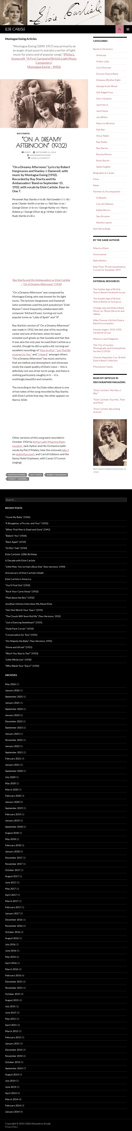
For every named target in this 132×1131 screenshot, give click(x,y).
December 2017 (13, 857)
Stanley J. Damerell (18, 479)
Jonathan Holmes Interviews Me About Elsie (28, 603)
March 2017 (11, 901)
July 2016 (10, 944)
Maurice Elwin (101, 248)
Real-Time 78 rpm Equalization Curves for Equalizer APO (109, 268)
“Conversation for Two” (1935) (21, 634)
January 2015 (12, 1043)
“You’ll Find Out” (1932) (17, 585)
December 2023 (13, 721)
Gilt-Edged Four (104, 92)
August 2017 (12, 876)
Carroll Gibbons (104, 203)
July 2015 (10, 1006)
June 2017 (10, 882)
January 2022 (12, 746)
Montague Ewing (17, 475)
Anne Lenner (100, 254)
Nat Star (100, 129)
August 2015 (12, 1000)
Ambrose (101, 55)
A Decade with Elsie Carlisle (20, 560)
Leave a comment (40, 158)
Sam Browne (103, 216)
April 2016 (11, 962)
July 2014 (10, 1080)
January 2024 (12, 715)
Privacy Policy (11, 1126)
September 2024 (14, 708)
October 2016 (12, 932)
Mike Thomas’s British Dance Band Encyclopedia (108, 322)
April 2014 (11, 1093)
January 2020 (12, 801)
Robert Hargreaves (57, 475)
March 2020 (11, 789)
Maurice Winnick (105, 123)
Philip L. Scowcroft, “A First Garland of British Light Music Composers (44, 58)
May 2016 (10, 956)
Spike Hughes (103, 166)
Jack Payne (102, 110)
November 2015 (14, 987)
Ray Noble (101, 141)
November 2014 (14, 1055)
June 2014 (10, 1086)
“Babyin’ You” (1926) (16, 535)
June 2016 (10, 950)
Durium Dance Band (107, 73)
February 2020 (13, 795)
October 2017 (12, 870)
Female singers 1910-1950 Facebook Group (107, 331)
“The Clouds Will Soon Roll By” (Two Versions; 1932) (33, 616)
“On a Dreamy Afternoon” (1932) (41, 142)
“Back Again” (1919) (15, 541)
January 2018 (12, 851)
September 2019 (14, 808)
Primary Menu (128, 29)
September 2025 (14, 696)
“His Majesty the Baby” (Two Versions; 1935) (28, 641)
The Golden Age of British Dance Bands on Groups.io (107, 300)
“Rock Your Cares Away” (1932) (21, 591)
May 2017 (10, 888)
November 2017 (14, 863)
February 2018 (13, 845)
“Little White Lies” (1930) (18, 659)
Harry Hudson (104, 98)
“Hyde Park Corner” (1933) (19, 628)
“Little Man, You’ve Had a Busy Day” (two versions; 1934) (35, 566)
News (96, 185)
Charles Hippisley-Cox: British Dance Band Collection (109, 359)
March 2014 (11, 1099)
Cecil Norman (103, 67)
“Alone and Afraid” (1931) (18, 647)
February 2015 (13, 1037)
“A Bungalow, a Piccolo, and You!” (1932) (26, 523)
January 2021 (12, 764)
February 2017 (13, 907)
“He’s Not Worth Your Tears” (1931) (24, 610)
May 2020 (10, 783)
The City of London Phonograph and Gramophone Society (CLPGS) (109, 348)
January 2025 (12, 702)
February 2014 (13, 1105)
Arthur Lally (102, 61)
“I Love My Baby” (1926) (17, 517)
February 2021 (13, 758)
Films (96, 179)
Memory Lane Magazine (105, 338)
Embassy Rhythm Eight (108, 79)
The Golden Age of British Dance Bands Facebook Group (109, 291)
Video (27, 152)
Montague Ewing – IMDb (44, 67)
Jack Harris (102, 104)
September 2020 (14, 770)
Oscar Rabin (102, 135)
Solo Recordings (101, 228)
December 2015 (13, 981)
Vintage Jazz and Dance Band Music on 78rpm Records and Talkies (108, 310)
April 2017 (11, 894)
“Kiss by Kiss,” (47, 350)
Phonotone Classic (103, 366)
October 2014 (12, 1062)
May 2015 (10, 1018)
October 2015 (12, 993)
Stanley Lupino (104, 222)
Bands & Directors (103, 48)
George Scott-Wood (106, 86)
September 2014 (14, 1068)
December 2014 (13, 1049)
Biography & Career (103, 172)
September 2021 (14, 752)
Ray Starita (23, 133)
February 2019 (13, 814)
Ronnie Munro (104, 154)
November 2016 (14, 925)
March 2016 (11, 969)
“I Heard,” (42, 354)
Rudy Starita (102, 160)
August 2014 (12, 1074)
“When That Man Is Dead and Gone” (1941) (27, 529)
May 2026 (10, 684)
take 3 (65, 450)
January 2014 (12, 1111)
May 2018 (10, 839)
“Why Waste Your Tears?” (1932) (22, 665)
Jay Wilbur (102, 117)
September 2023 (14, 727)
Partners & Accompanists (106, 191)
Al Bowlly (101, 197)
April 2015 (11, 1024)
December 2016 (13, 919)
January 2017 (12, 913)
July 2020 (10, 777)
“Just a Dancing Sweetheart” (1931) (23, 622)
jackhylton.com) (25, 454)
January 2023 (12, 733)
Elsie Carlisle (15, 29)
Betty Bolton (100, 260)
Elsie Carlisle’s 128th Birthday (21, 554)
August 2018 (12, 832)
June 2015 (10, 1012)
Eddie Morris (103, 210)
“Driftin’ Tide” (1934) (16, 548)
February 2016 (13, 975)
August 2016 (12, 938)
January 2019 (12, 820)
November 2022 (14, 739)
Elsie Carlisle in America (18, 579)
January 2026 (12, 690)
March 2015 (11, 1031)
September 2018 (14, 826)
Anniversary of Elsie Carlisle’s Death (24, 572)
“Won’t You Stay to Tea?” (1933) (21, 653)
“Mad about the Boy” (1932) (19, 597)
